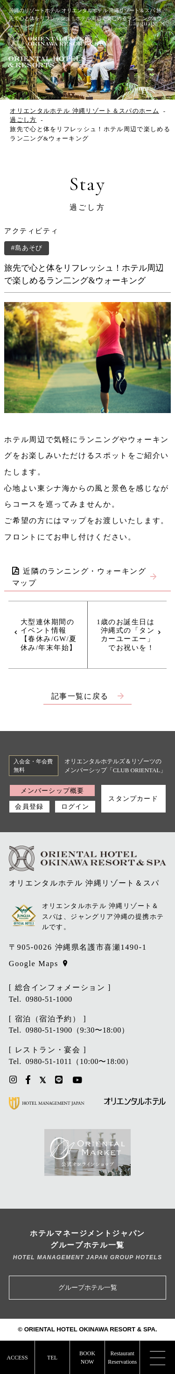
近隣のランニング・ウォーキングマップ (79, 577)
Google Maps (33, 963)
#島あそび (26, 247)
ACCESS (17, 1357)
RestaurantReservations (122, 1357)
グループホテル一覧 (87, 1287)
